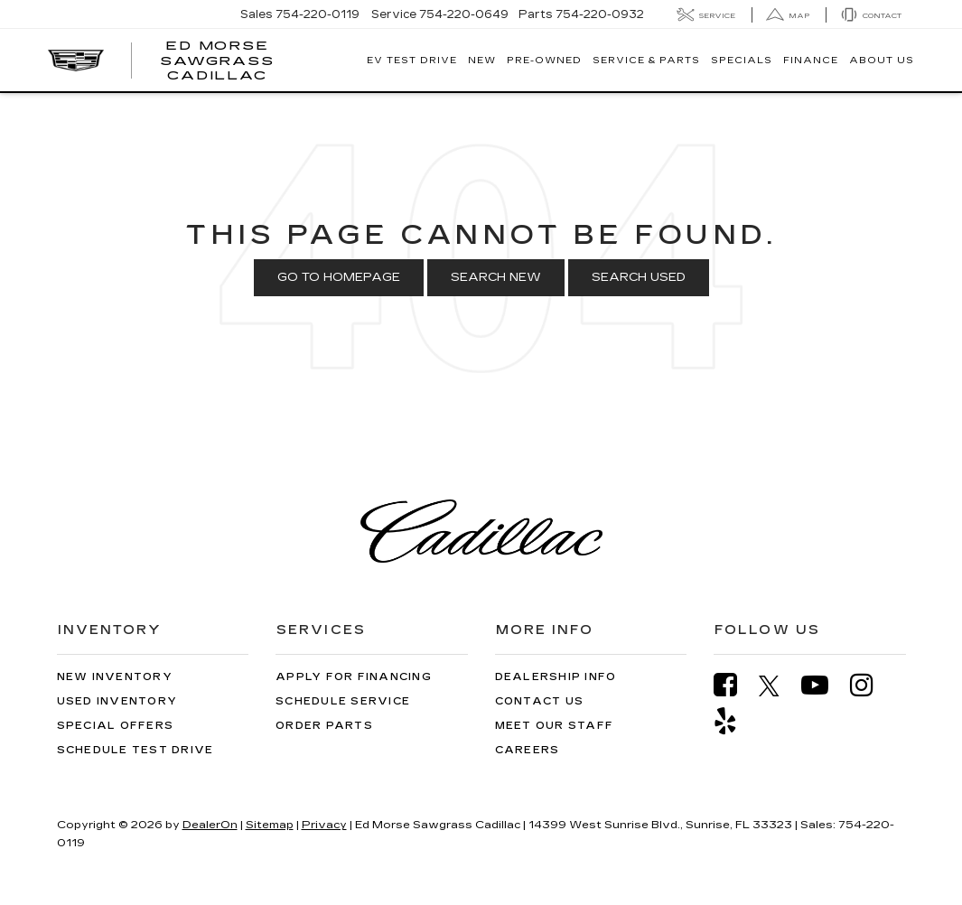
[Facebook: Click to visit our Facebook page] (734, 685)
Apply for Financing (354, 677)
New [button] (482, 60)
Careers (527, 750)
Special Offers (115, 726)
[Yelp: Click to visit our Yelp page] (734, 721)
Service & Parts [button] (646, 60)
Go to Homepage (338, 277)
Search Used (639, 277)
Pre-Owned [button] (544, 60)
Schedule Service (343, 701)
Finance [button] (810, 60)
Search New (496, 277)
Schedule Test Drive (135, 750)
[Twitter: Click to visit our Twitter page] (778, 685)
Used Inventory (117, 701)
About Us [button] (881, 60)
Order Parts (324, 726)
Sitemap (270, 824)
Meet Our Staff (554, 726)
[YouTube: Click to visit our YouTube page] (823, 685)
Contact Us (539, 701)
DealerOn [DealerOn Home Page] (210, 824)
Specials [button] (741, 60)
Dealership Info (556, 677)
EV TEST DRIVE (412, 60)
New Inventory (115, 677)
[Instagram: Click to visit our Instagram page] (871, 685)
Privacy (324, 824)
